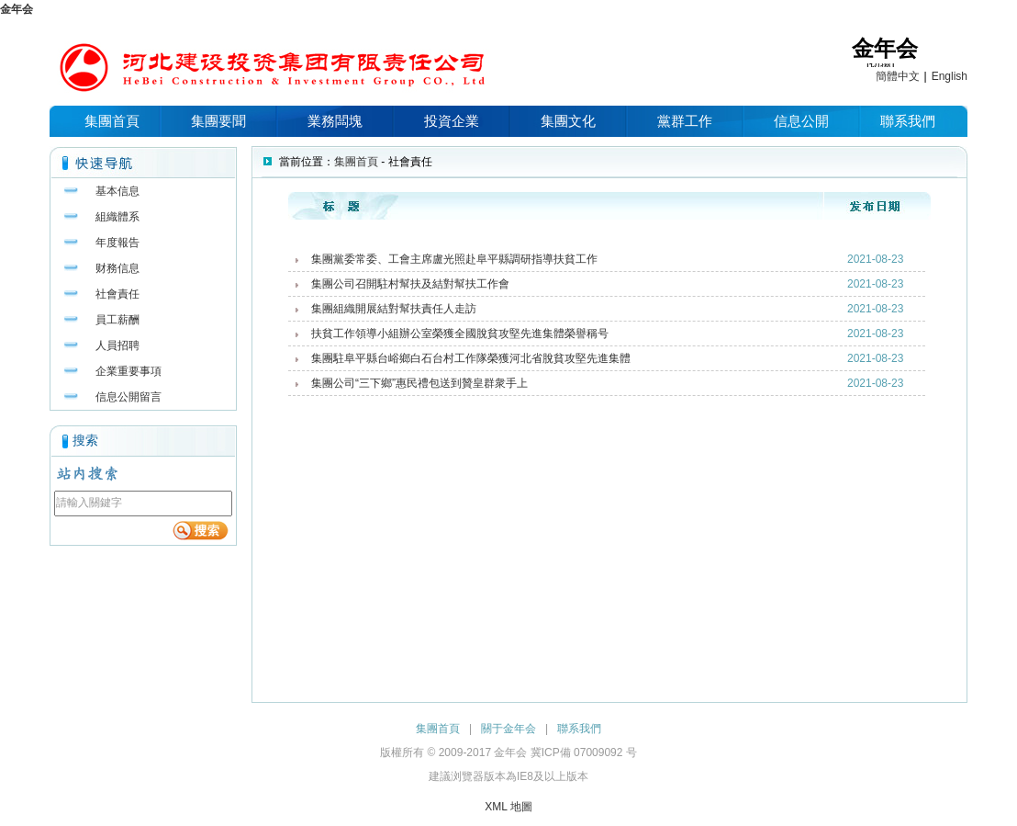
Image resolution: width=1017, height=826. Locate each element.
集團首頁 (112, 121)
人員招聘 (117, 345)
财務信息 (117, 268)
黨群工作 (684, 121)
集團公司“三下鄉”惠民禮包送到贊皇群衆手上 (419, 383)
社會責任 (117, 294)
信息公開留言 (128, 396)
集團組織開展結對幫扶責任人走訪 (393, 308)
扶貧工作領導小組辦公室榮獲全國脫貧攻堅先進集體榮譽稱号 (460, 333)
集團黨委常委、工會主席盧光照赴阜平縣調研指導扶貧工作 (454, 259)
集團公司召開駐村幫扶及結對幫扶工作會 (410, 283)
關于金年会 (508, 728)
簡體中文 (898, 76)
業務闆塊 (335, 121)
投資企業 (451, 121)
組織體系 (117, 216)
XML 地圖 (508, 806)
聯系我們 (907, 121)
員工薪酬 (117, 319)
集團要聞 (218, 121)
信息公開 (801, 121)
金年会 (16, 9)
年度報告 (117, 242)
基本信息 (117, 191)
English (949, 76)
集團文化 (568, 121)
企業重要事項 (128, 371)
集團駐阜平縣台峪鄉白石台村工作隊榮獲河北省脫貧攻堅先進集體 (471, 358)
